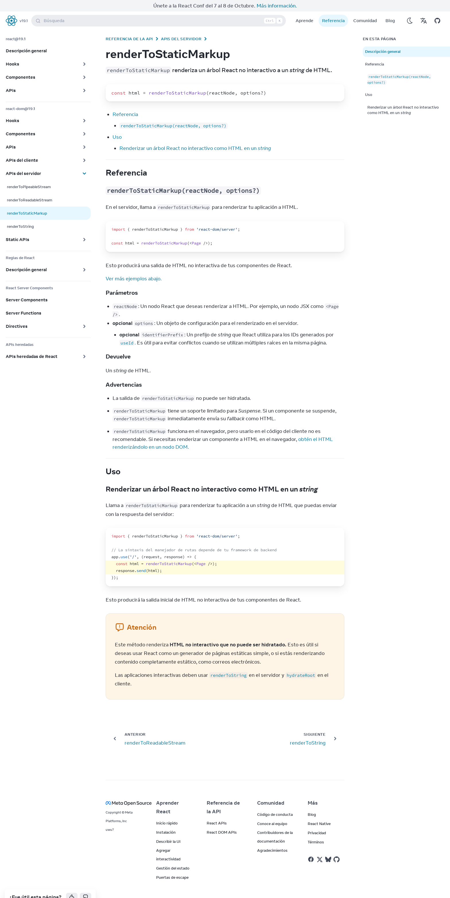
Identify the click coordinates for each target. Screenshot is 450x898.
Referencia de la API (129, 27)
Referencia (333, 9)
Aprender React (167, 795)
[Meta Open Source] (124, 791)
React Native (319, 812)
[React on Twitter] (320, 848)
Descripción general (383, 40)
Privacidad (317, 821)
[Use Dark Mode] (410, 9)
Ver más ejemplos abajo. (134, 267)
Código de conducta (275, 803)
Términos (316, 830)
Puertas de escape (172, 866)
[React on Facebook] (311, 848)
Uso (117, 125)
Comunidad (365, 9)
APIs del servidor (181, 27)
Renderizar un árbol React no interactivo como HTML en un (195, 137)
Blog (390, 9)
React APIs (217, 811)
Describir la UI (168, 830)
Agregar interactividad (168, 843)
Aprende (304, 9)
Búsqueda (160, 9)
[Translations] (423, 9)
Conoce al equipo (272, 812)
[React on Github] (337, 848)
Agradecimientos (272, 839)
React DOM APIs (222, 820)
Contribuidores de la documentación (275, 825)
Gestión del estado (172, 856)
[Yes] (71, 885)
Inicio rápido (167, 811)
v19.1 (24, 9)
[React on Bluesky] (328, 848)
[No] (85, 885)
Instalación (166, 820)
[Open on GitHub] (437, 9)
